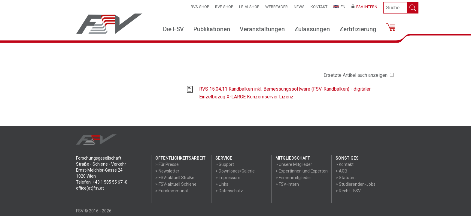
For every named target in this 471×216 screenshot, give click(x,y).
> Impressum (227, 177)
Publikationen (211, 29)
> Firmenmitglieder (293, 177)
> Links (221, 184)
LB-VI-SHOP (249, 6)
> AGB (341, 171)
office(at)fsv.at (90, 188)
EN (339, 6)
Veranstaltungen (262, 29)
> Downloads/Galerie (235, 171)
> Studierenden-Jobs (355, 184)
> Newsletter (167, 171)
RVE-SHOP (224, 6)
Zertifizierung (357, 29)
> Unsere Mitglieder (293, 164)
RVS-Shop (200, 6)
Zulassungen (312, 29)
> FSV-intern (287, 184)
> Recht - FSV (348, 190)
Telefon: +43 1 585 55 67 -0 (101, 182)
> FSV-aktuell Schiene (175, 184)
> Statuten (346, 177)
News (299, 6)
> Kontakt (345, 164)
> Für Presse (167, 164)
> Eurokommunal (171, 190)
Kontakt (319, 6)
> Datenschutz (229, 190)
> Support (224, 164)
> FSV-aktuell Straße (174, 177)
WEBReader (276, 6)
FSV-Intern (364, 6)
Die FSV (173, 29)
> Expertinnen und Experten (301, 171)
